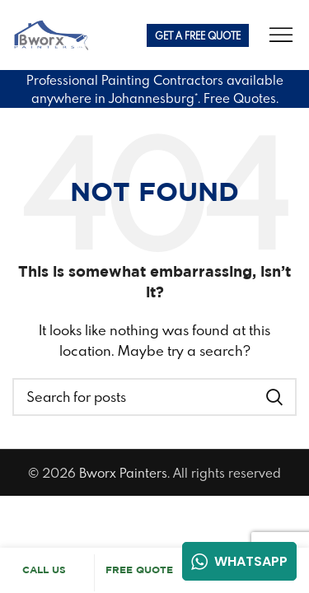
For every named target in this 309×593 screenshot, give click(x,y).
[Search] (154, 397)
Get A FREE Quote (198, 35)
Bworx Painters (123, 473)
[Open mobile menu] (281, 35)
